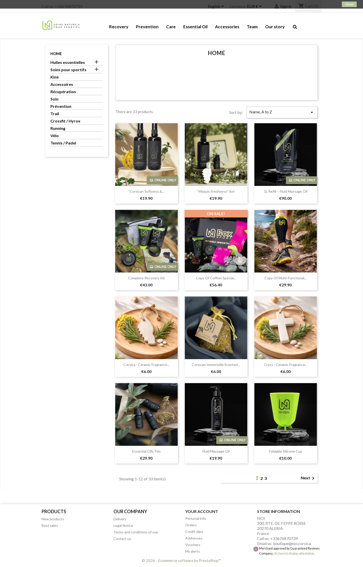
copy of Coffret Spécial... (216, 278)
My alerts (192, 551)
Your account (201, 511)
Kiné (54, 77)
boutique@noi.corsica (292, 543)
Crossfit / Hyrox (65, 120)
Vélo (54, 135)
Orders (191, 525)
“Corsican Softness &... (146, 191)
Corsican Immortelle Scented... (216, 364)
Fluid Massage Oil (216, 451)
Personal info (195, 518)
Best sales (50, 525)
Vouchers (192, 545)
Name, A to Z (282, 112)
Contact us (122, 538)
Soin (54, 98)
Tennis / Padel (63, 142)
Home (56, 53)
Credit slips (194, 531)
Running (57, 128)
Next (308, 478)
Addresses (193, 538)
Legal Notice (123, 525)
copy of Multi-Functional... (285, 278)
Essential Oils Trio (146, 451)
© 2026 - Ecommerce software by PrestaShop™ (181, 560)
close (349, 4)
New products (53, 519)
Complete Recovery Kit (146, 278)
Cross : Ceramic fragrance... (285, 364)
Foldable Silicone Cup (285, 451)
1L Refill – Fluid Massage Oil (285, 191)
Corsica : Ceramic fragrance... (146, 364)
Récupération (63, 91)
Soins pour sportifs (68, 69)
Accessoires (61, 84)
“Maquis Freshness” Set (216, 191)
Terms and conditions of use (135, 532)
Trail (54, 113)
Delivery (119, 519)
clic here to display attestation (294, 553)
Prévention (60, 106)
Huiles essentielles (67, 62)
